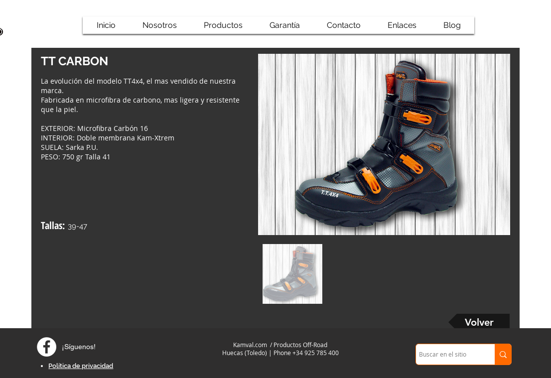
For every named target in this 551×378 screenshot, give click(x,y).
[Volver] (479, 322)
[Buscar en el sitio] (446, 354)
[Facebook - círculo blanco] (46, 347)
